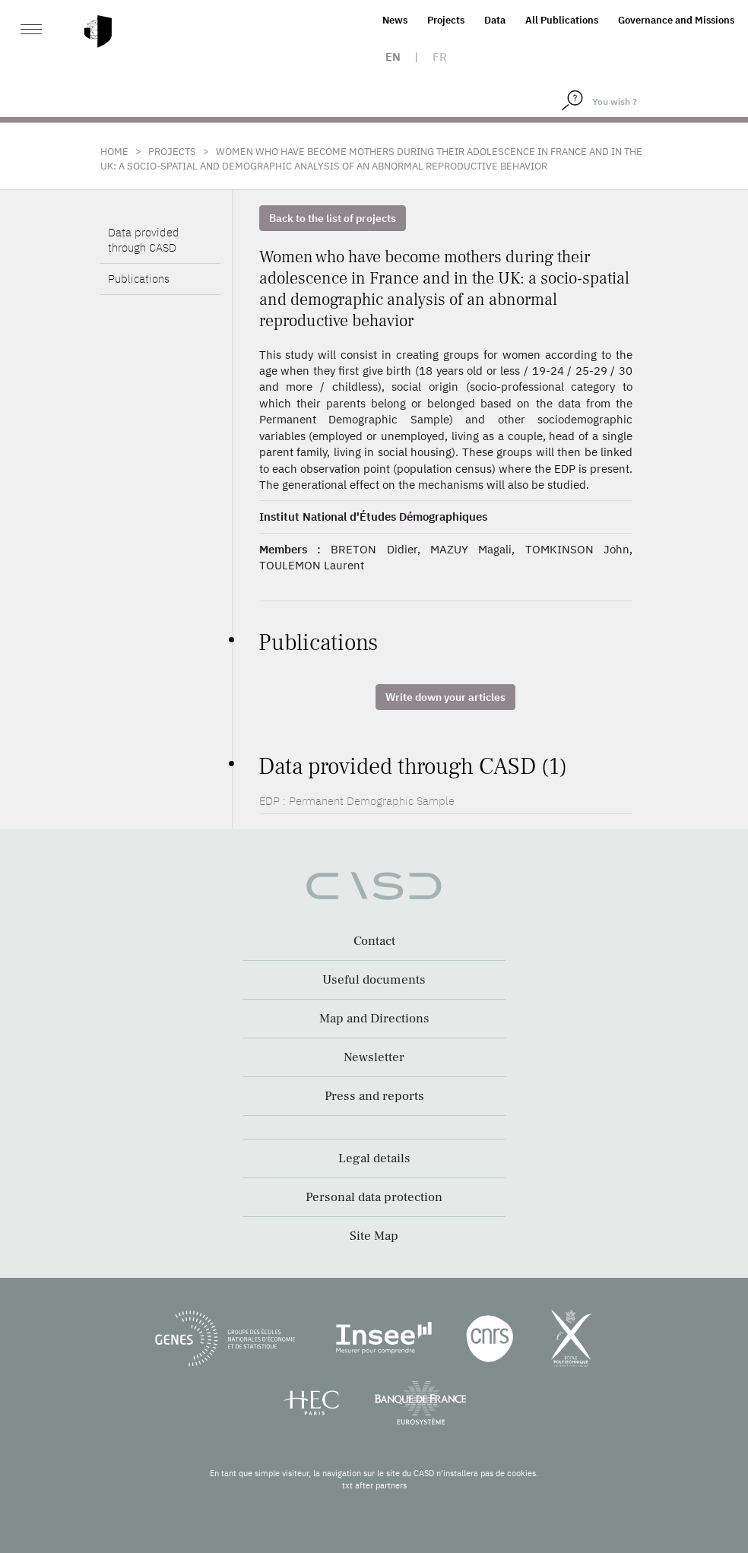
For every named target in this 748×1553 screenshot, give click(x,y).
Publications (139, 278)
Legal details (374, 1158)
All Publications (561, 20)
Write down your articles (445, 697)
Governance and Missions (676, 20)
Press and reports (374, 1096)
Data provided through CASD (143, 240)
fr (440, 56)
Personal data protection (374, 1197)
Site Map (374, 1236)
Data (495, 20)
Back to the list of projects (332, 218)
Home (114, 151)
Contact (374, 941)
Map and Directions (374, 1018)
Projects (445, 20)
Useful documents (374, 979)
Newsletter (374, 1057)
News (394, 20)
